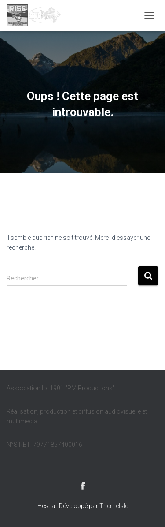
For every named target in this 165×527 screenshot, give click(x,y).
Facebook (82, 486)
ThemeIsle (113, 505)
